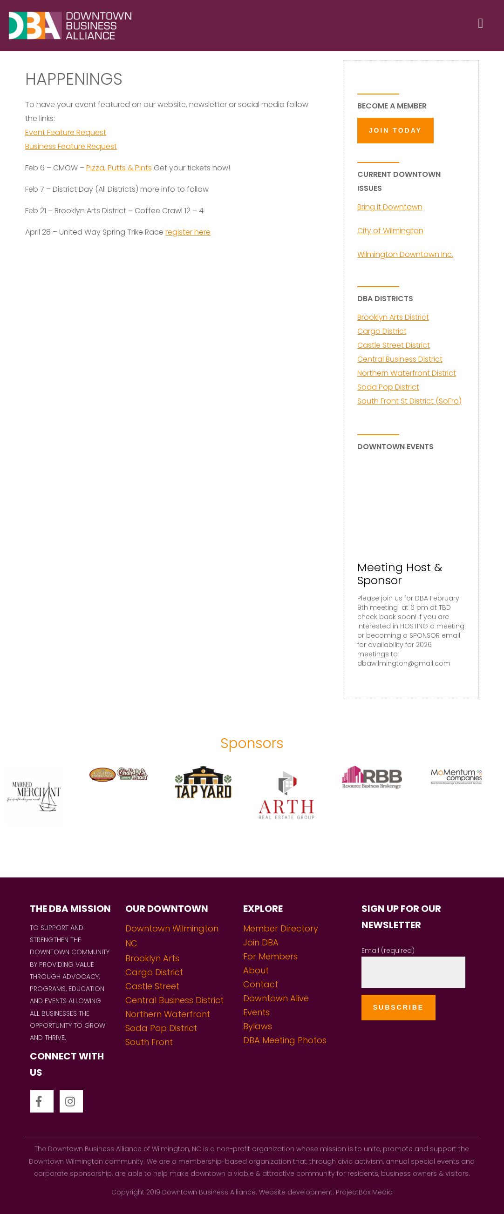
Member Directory (280, 928)
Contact (260, 984)
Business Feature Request (71, 146)
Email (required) (388, 950)
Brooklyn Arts (152, 958)
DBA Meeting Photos (285, 1040)
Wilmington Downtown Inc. (405, 254)
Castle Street (152, 986)
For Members (270, 956)
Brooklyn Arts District (393, 317)
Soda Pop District (388, 387)
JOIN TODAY (395, 130)
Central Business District (400, 359)
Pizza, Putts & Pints (119, 167)
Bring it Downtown (389, 207)
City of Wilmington (390, 230)
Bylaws (257, 1026)
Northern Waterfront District (406, 373)
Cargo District (382, 331)
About (256, 970)
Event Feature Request (65, 132)
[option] (42, 812)
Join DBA (261, 942)
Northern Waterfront (167, 1014)
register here (188, 232)
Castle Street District (393, 345)
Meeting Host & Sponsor (399, 574)
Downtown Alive (276, 998)
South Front (149, 1042)
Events (256, 1012)
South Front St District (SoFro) (409, 401)
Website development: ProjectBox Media (326, 1192)
